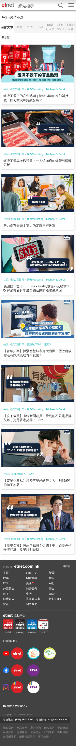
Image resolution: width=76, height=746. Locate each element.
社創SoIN (55, 598)
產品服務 (22, 727)
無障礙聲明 (9, 736)
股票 (6, 578)
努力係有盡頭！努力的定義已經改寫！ (31, 225)
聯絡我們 (49, 727)
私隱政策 (8, 732)
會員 (6, 604)
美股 (30, 583)
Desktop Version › (15, 706)
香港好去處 (33, 598)
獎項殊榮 (43, 736)
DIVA (52, 593)
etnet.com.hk (26, 566)
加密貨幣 (31, 588)
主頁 (6, 572)
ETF (5, 583)
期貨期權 (31, 578)
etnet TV (31, 572)
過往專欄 (16, 474)
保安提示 (35, 732)
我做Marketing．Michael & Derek (46, 89)
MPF (6, 593)
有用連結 (62, 732)
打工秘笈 (29, 474)
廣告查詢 (35, 727)
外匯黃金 (8, 588)
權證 (52, 578)
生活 (6, 89)
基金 (52, 588)
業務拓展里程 (27, 736)
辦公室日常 (17, 89)
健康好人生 (10, 598)
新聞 (52, 572)
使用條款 (22, 732)
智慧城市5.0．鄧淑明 (39, 344)
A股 (51, 583)
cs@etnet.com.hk (57, 719)
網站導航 (49, 732)
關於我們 (31, 604)
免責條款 (62, 727)
